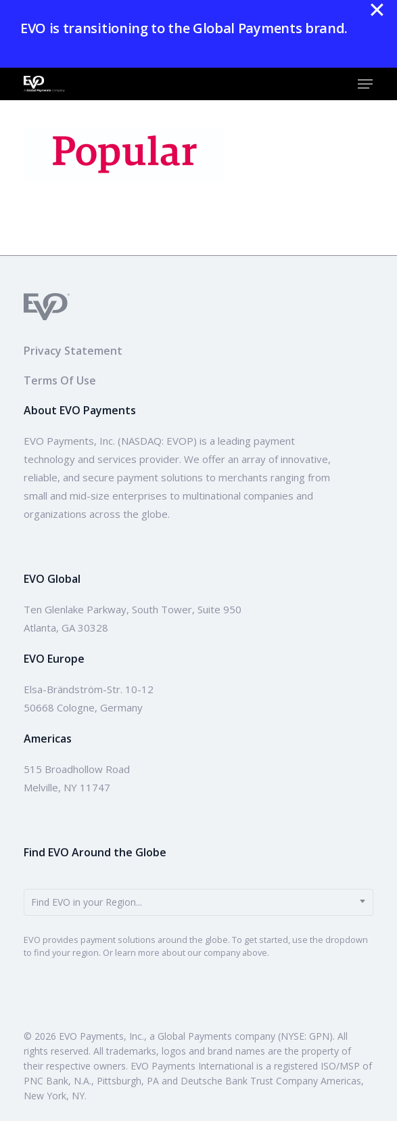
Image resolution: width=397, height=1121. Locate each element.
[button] (365, 84)
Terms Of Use (60, 380)
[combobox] (198, 902)
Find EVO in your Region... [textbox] (86, 902)
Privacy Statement (73, 350)
